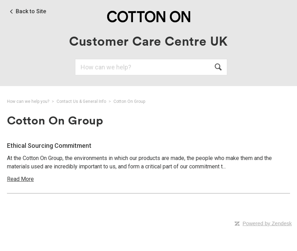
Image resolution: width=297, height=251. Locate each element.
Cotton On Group (129, 101)
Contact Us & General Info (81, 101)
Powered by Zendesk (267, 223)
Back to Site (31, 11)
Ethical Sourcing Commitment (49, 145)
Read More (20, 179)
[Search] (151, 67)
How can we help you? (28, 101)
